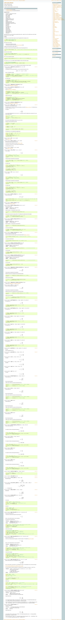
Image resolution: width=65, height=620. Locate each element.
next (55, 0)
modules (58, 0)
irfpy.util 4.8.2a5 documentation (8, 0)
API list (17, 0)
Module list (14, 0)
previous (53, 0)
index (60, 0)
